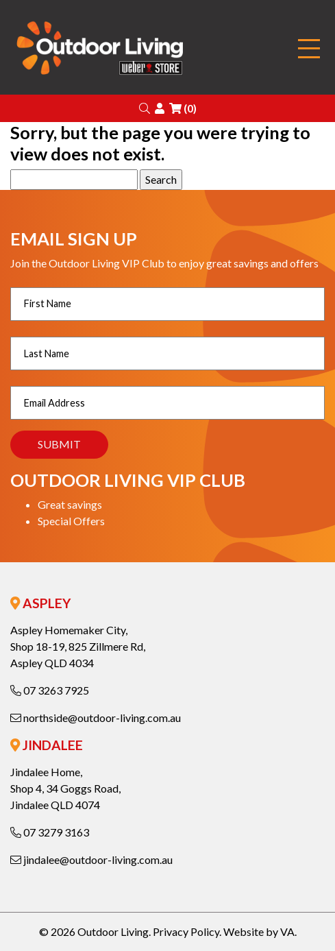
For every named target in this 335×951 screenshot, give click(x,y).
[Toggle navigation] (309, 49)
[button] (144, 108)
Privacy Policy (186, 931)
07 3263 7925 (49, 690)
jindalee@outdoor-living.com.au (91, 859)
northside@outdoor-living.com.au (95, 717)
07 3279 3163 (49, 832)
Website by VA (259, 931)
